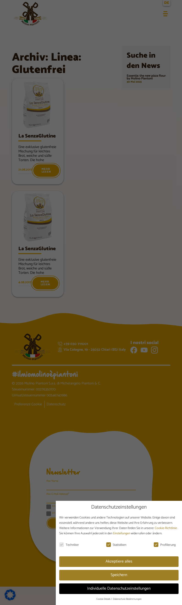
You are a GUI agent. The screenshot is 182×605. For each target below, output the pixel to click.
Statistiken (116, 545)
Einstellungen (122, 533)
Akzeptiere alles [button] (119, 561)
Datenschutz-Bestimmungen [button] (127, 599)
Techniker (69, 545)
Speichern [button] (119, 575)
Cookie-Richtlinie (166, 528)
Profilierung (165, 545)
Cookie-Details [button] (103, 599)
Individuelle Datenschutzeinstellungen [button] (119, 588)
